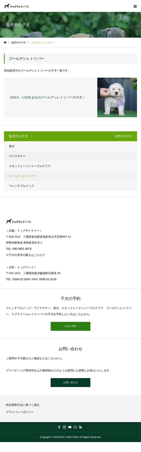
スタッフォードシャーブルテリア (30, 166)
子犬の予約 (70, 326)
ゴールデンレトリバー (23, 175)
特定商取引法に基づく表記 (22, 404)
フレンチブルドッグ (21, 185)
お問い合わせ (70, 382)
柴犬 (11, 146)
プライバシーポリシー (20, 412)
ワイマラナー (17, 156)
